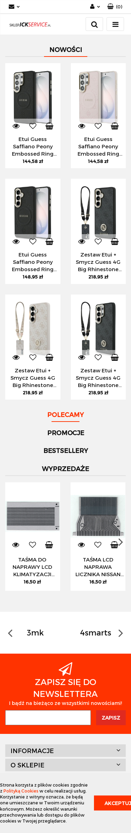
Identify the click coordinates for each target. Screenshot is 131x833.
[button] (115, 7)
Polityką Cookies (20, 790)
